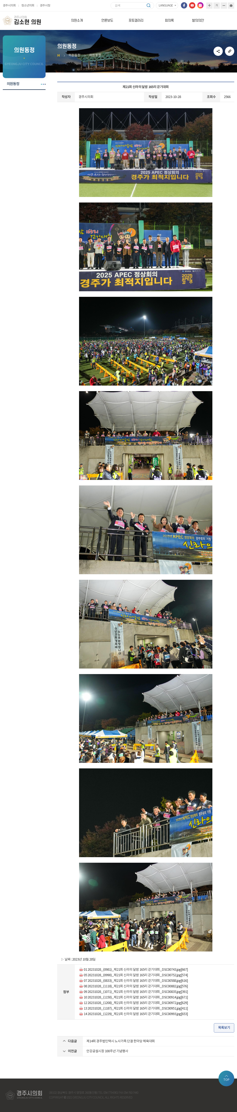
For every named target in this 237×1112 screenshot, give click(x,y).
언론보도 (107, 21)
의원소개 (77, 21)
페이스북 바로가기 (184, 5)
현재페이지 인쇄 (231, 5)
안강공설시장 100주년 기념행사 (107, 1051)
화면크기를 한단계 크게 (209, 5)
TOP (226, 1079)
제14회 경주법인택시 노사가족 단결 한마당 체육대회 (120, 1041)
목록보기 (224, 1028)
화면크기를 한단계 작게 (224, 5)
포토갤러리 (135, 21)
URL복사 (229, 51)
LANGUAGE (166, 5)
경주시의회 (9, 5)
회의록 (169, 21)
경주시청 (45, 5)
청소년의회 (27, 5)
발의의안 (198, 21)
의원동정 (13, 84)
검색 (150, 5)
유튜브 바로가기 (192, 5)
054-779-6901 (111, 1092)
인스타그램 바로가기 (200, 5)
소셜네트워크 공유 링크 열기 (218, 51)
